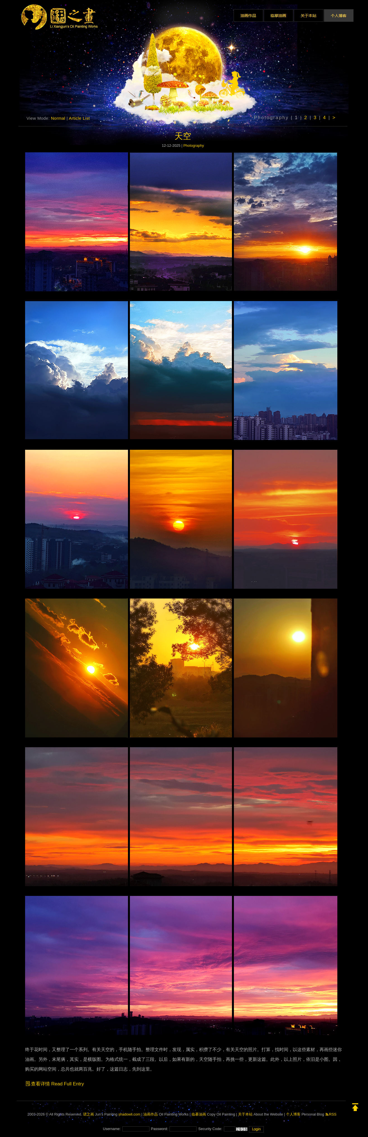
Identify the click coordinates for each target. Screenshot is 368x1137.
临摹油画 (199, 1114)
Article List (79, 118)
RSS (330, 1114)
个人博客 (293, 1114)
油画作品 (150, 1114)
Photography (193, 145)
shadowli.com (129, 1114)
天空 (183, 136)
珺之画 (88, 1114)
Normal (58, 118)
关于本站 (245, 1114)
